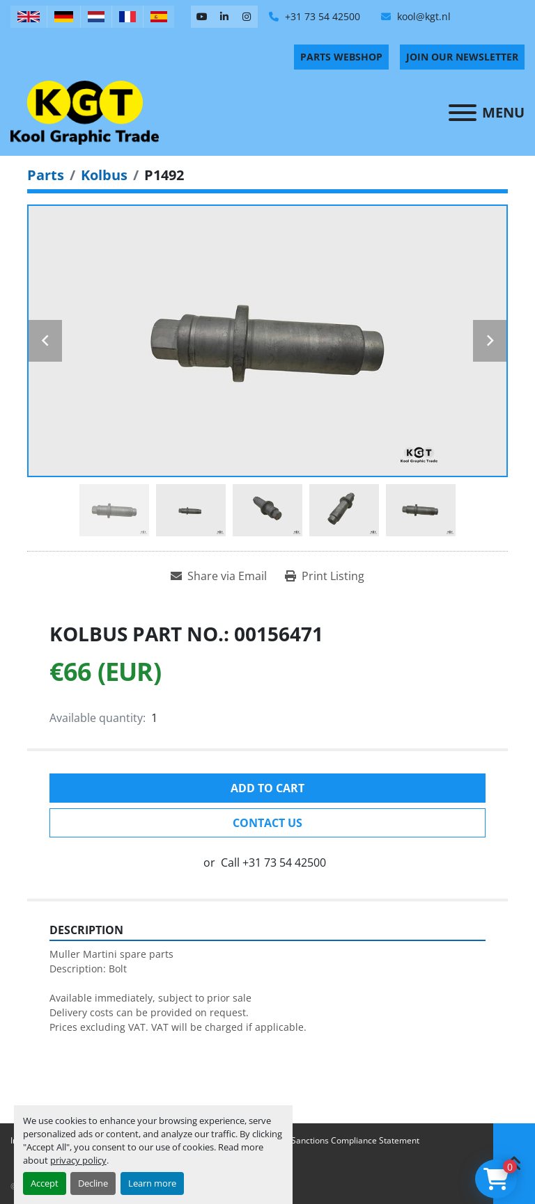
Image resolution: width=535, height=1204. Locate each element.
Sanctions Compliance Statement (355, 1140)
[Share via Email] (219, 576)
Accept (45, 1183)
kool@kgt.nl (422, 16)
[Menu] (462, 112)
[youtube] (202, 17)
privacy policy (78, 1160)
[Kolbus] (104, 175)
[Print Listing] (324, 576)
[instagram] (246, 17)
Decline (93, 1183)
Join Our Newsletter (462, 56)
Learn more (152, 1183)
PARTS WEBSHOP (341, 56)
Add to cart (267, 788)
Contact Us (267, 822)
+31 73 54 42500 (321, 16)
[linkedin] (224, 17)
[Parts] (45, 175)
